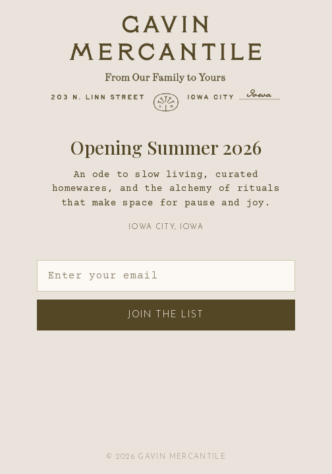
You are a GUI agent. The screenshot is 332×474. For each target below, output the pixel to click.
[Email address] (166, 276)
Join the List (166, 315)
